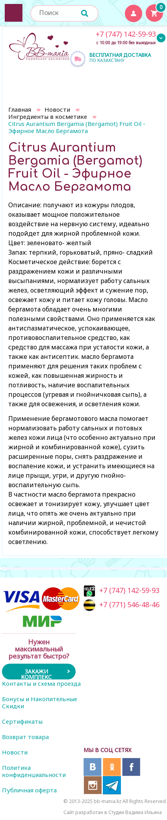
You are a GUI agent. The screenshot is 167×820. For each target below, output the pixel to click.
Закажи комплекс (36, 673)
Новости (57, 109)
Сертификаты (22, 721)
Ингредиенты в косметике (47, 116)
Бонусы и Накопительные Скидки (39, 702)
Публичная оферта (29, 790)
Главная (19, 109)
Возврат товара (25, 737)
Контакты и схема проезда (41, 683)
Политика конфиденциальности (34, 771)
